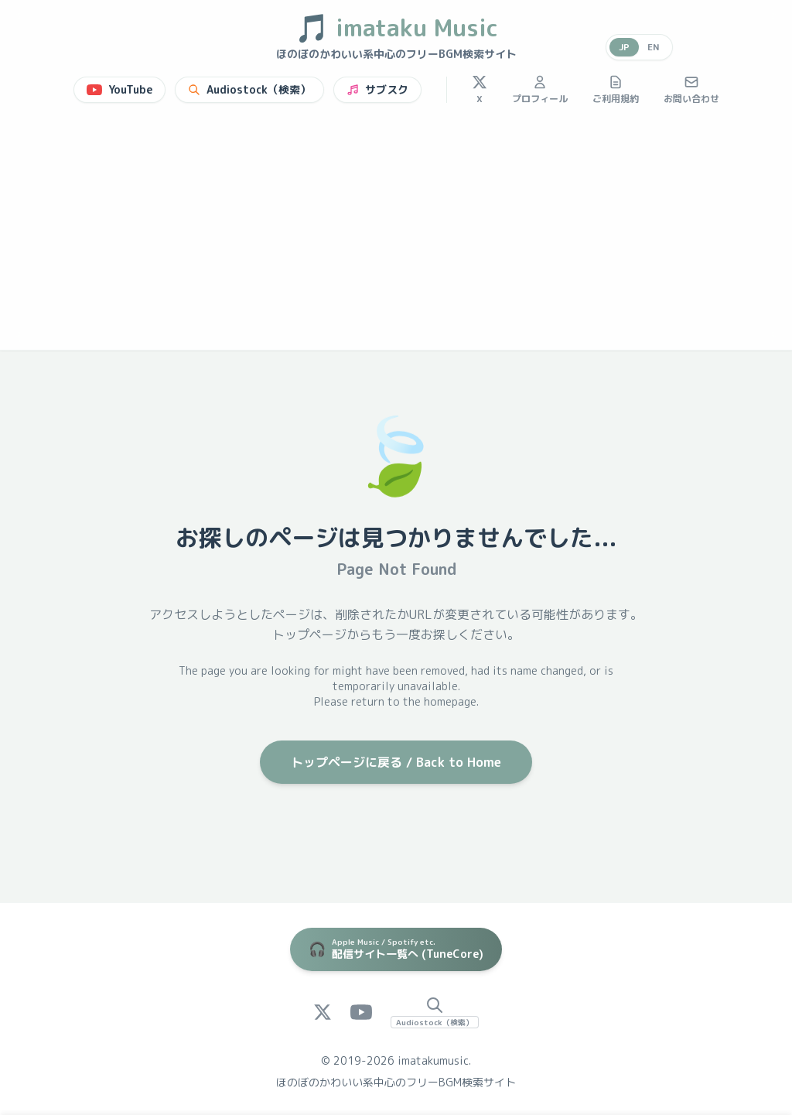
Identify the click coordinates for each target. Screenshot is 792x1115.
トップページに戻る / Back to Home (396, 762)
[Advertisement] (396, 233)
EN (653, 46)
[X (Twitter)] (322, 1012)
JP (623, 46)
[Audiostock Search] (435, 1012)
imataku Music (396, 27)
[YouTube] (361, 1012)
